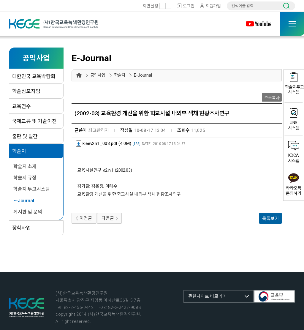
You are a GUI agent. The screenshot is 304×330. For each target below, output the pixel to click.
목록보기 (270, 218)
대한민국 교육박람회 (34, 76)
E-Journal (23, 200)
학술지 (19, 151)
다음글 (108, 218)
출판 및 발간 (25, 136)
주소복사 (271, 97)
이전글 (86, 218)
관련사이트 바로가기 (207, 296)
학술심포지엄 (26, 91)
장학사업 (21, 228)
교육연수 (21, 106)
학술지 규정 (25, 178)
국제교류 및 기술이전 (34, 121)
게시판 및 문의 (27, 212)
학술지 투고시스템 (31, 189)
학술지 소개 (25, 166)
